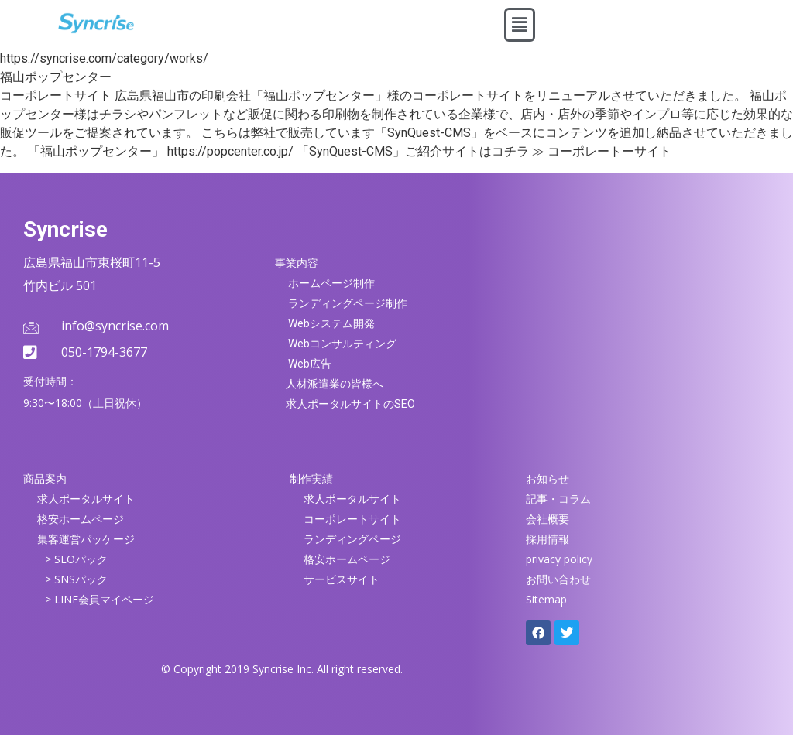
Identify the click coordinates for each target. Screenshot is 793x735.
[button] (519, 25)
